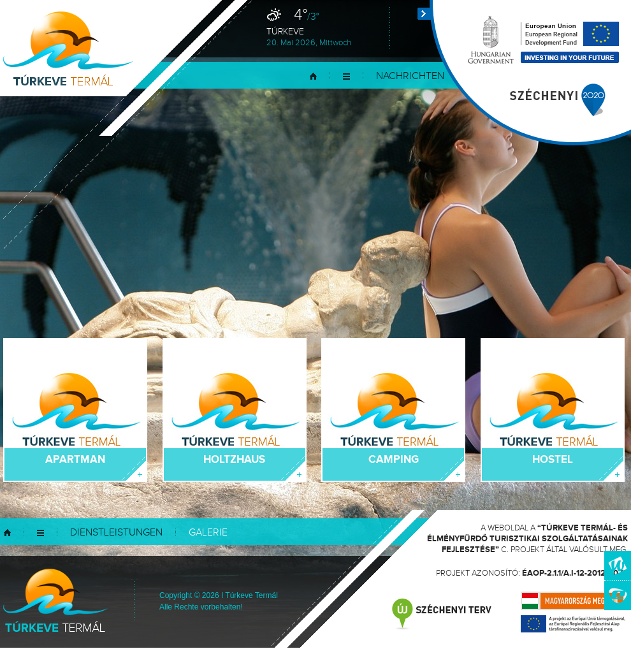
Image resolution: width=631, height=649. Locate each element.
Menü (346, 76)
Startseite (313, 76)
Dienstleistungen (116, 533)
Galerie (208, 533)
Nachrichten (410, 76)
